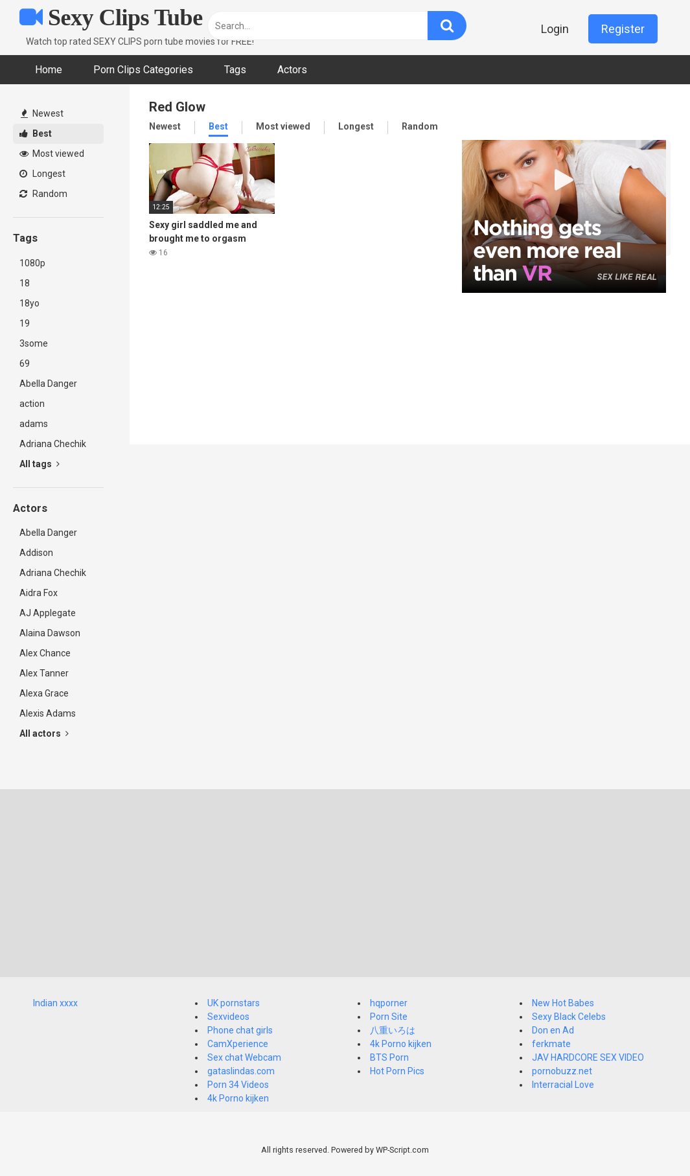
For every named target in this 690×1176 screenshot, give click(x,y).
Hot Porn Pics (397, 1071)
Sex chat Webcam (244, 1057)
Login (555, 29)
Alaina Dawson (49, 633)
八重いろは (392, 1030)
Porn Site (389, 1016)
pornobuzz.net (562, 1071)
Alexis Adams (47, 713)
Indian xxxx (55, 1003)
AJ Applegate (47, 613)
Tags (235, 69)
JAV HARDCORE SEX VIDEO (588, 1057)
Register (623, 29)
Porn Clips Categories (143, 69)
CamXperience (237, 1044)
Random (43, 194)
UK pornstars (233, 1003)
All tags (39, 464)
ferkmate (551, 1044)
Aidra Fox (38, 593)
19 (24, 323)
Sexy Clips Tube (111, 17)
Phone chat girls (240, 1030)
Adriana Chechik (52, 444)
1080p (32, 263)
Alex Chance (45, 653)
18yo (29, 303)
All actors (44, 733)
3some (33, 343)
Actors (292, 69)
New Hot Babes (563, 1003)
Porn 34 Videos (238, 1084)
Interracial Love (563, 1084)
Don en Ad (553, 1030)
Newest (42, 113)
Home (48, 69)
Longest (42, 173)
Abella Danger (48, 383)
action (32, 403)
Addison (36, 553)
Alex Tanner (44, 673)
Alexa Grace (44, 693)
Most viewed (51, 153)
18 (24, 283)
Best (35, 133)
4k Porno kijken (238, 1098)
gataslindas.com (241, 1071)
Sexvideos (228, 1016)
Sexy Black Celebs (569, 1016)
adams (33, 424)
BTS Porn (389, 1057)
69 (24, 363)
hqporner (389, 1003)
